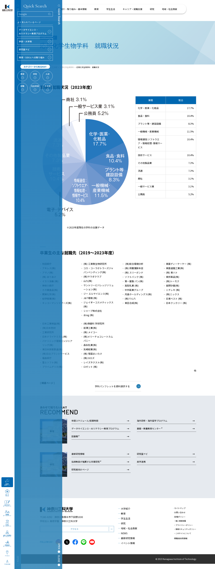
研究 (122, 528)
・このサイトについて (182, 533)
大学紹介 (124, 513)
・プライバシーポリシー (183, 528)
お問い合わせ (179, 517)
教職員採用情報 (180, 538)
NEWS (122, 538)
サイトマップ (179, 513)
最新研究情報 (126, 543)
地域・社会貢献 (127, 533)
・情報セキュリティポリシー (185, 531)
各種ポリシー (179, 521)
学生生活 (124, 523)
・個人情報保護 (180, 525)
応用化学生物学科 (67, 67)
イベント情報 (126, 548)
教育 (122, 518)
